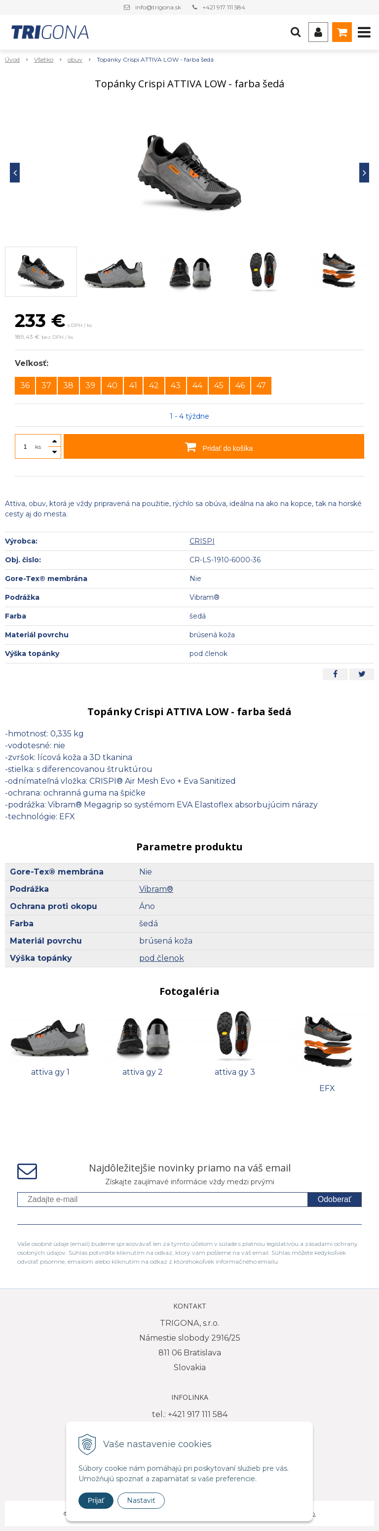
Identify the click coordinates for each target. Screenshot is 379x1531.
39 (90, 385)
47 (261, 385)
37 (46, 385)
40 (112, 385)
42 (154, 385)
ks (38, 446)
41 (133, 385)
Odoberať (334, 1199)
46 (240, 385)
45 (219, 385)
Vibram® (156, 889)
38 (68, 385)
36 (25, 385)
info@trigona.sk (158, 7)
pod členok (161, 958)
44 (197, 385)
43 (176, 385)
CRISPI (202, 541)
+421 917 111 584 (223, 7)
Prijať (96, 1500)
